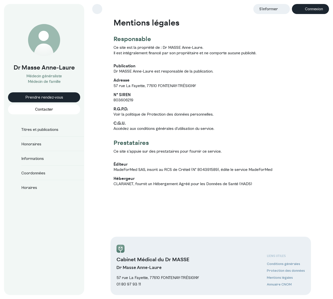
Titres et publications (35, 130)
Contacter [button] (44, 109)
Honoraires (26, 144)
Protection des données (286, 271)
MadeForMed (260, 169)
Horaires (24, 188)
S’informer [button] (268, 9)
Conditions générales (283, 264)
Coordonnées (28, 173)
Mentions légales (280, 278)
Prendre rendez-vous (44, 97)
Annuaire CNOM (279, 284)
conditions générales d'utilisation (165, 128)
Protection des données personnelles (180, 114)
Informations (28, 159)
